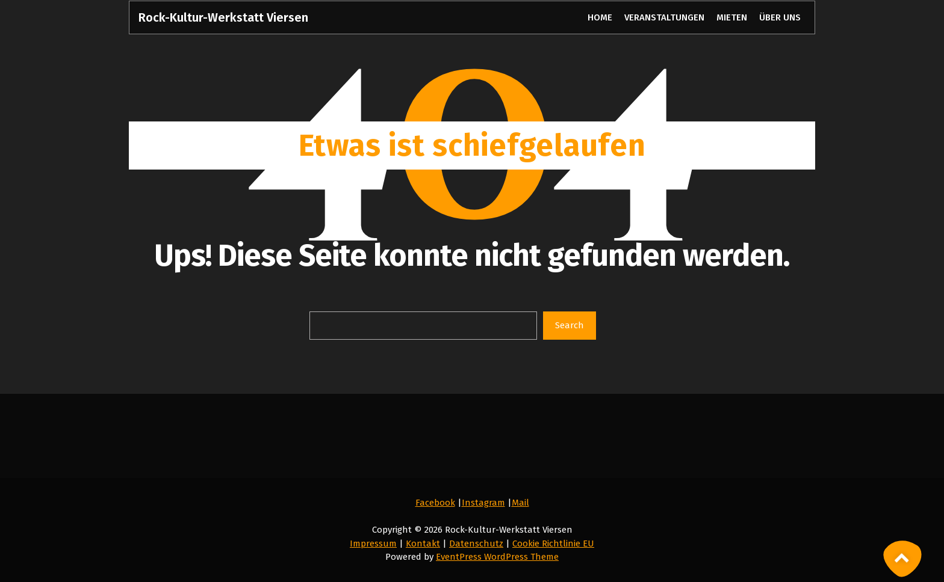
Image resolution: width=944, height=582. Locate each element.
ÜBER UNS (780, 17)
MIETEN (732, 17)
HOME (600, 17)
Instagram (483, 502)
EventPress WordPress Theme (497, 556)
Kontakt (423, 543)
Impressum (373, 543)
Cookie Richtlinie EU (553, 543)
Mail (520, 502)
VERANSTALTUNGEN (664, 17)
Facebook (435, 502)
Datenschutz (476, 543)
